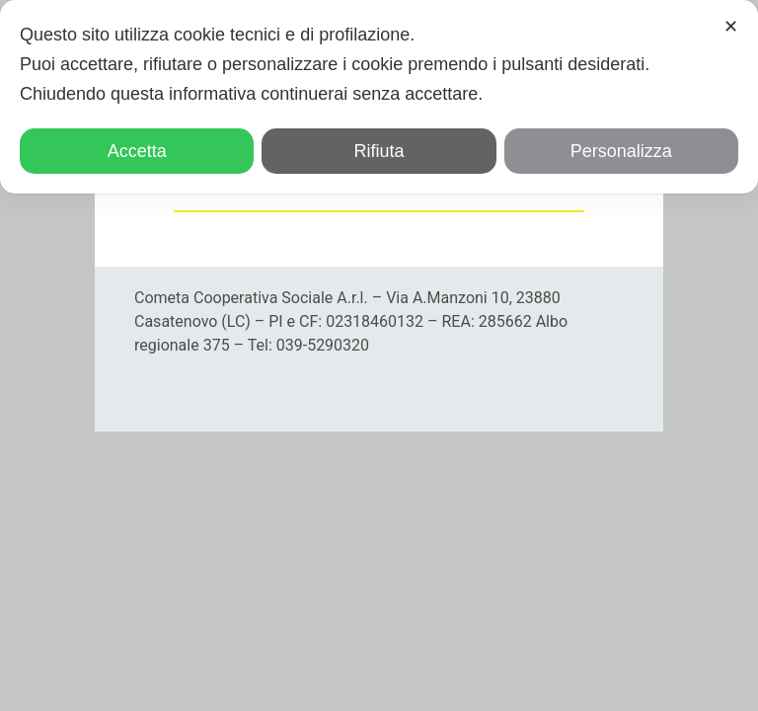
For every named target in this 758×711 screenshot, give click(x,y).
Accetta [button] (137, 151)
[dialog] (379, 97)
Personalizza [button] (621, 151)
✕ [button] (730, 27)
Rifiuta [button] (378, 151)
